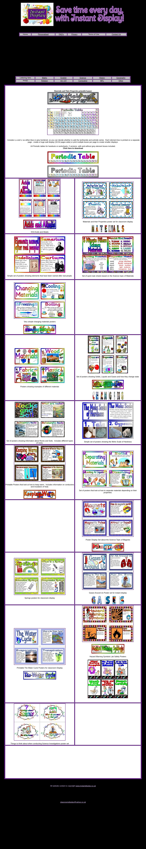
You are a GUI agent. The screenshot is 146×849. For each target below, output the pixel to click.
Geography (120, 78)
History (102, 78)
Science (83, 78)
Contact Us (116, 34)
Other (121, 81)
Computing (82, 81)
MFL (102, 81)
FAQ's (61, 34)
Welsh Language (108, 701)
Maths (44, 78)
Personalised (43, 34)
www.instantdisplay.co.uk (86, 786)
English (63, 78)
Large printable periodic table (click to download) (73, 138)
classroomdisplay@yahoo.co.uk (73, 802)
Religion (44, 81)
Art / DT (63, 81)
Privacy (74, 34)
